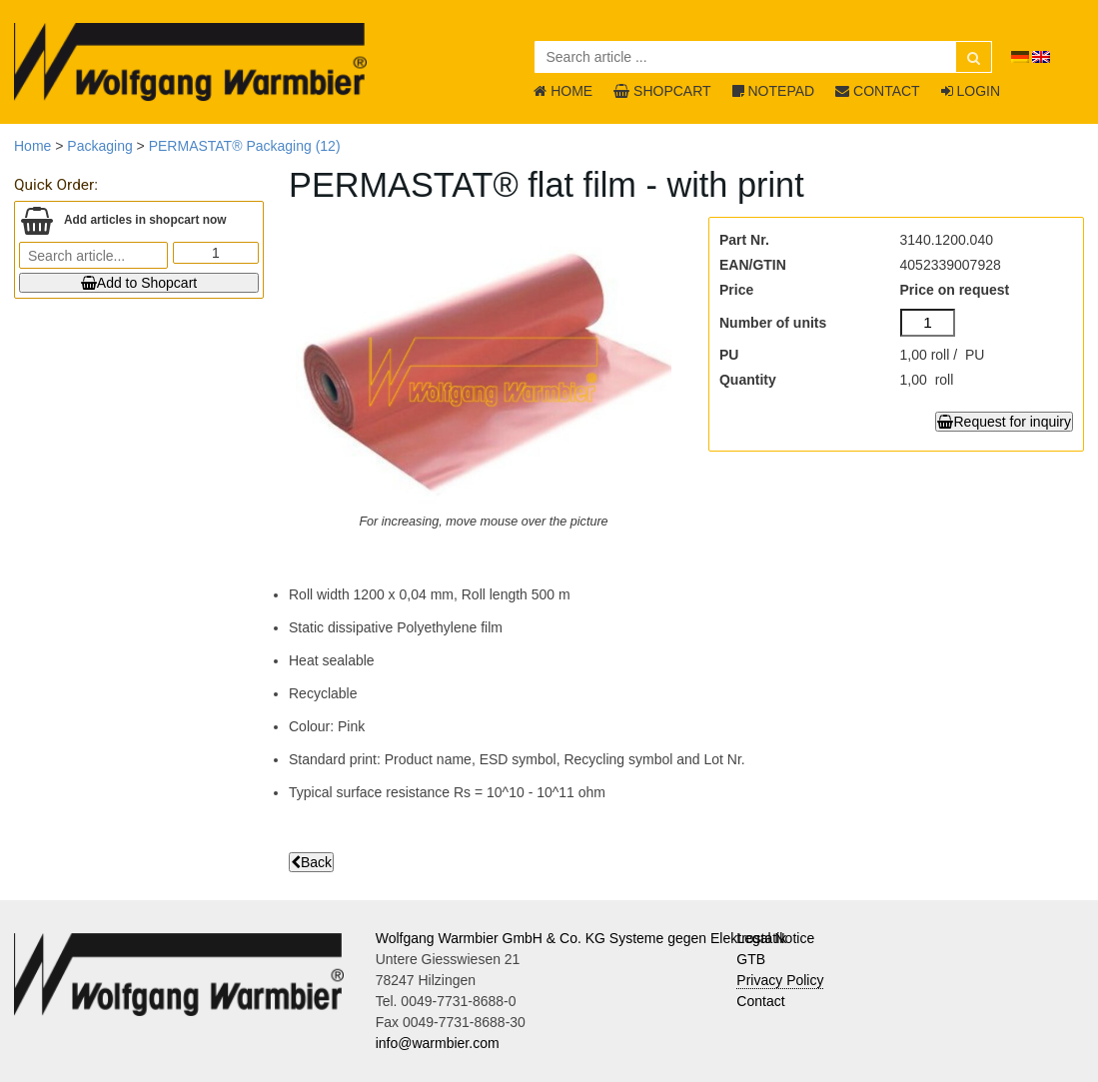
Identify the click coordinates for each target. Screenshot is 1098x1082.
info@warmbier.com (438, 1043)
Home (32, 146)
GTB (750, 959)
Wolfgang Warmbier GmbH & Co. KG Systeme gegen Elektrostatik (581, 938)
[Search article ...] (763, 57)
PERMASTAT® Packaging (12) (245, 146)
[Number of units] (928, 323)
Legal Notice (775, 938)
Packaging (99, 146)
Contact (760, 1001)
